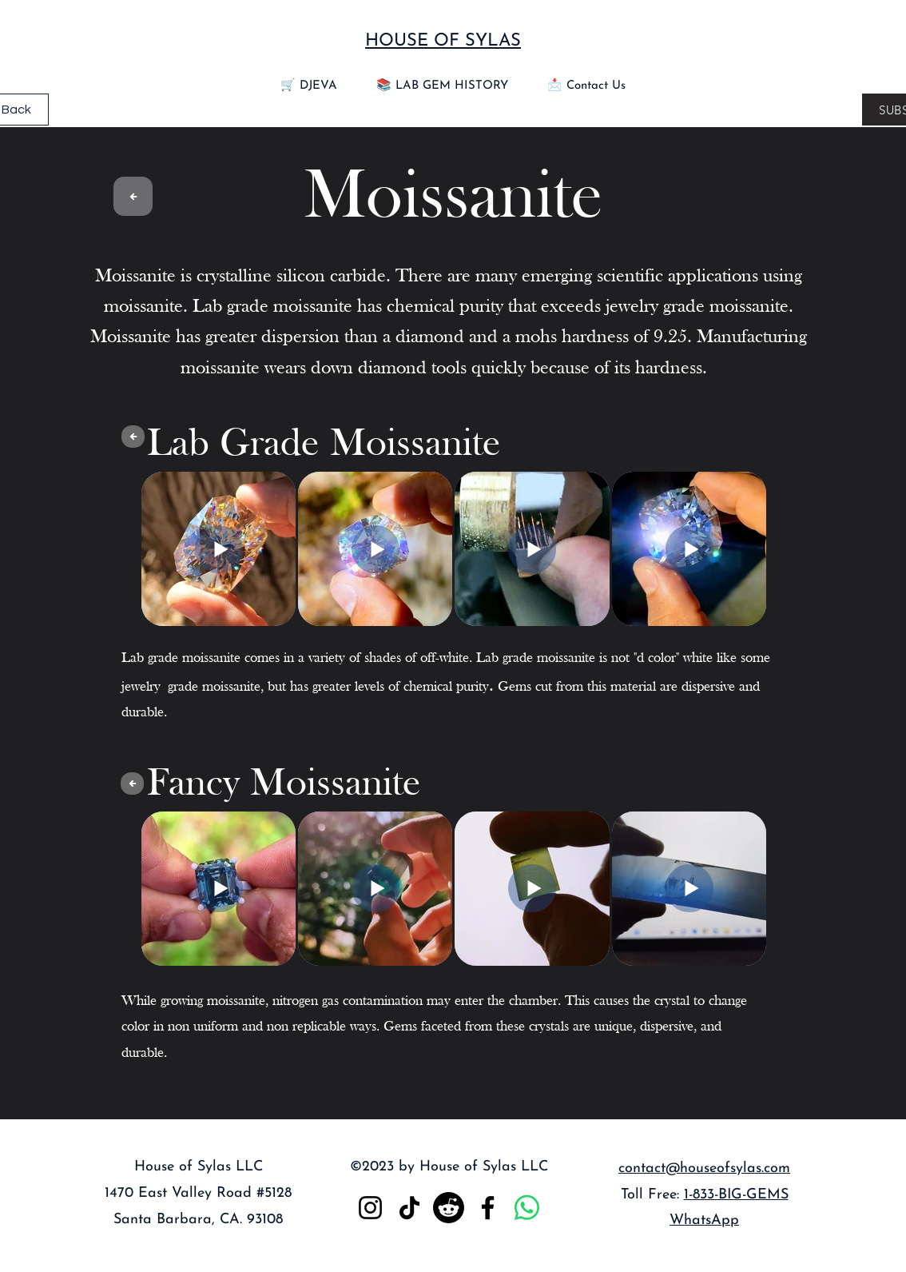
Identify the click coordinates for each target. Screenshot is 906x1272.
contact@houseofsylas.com (704, 1168)
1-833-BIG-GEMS (736, 1194)
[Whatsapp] (526, 1207)
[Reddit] (448, 1207)
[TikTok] (409, 1207)
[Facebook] (487, 1207)
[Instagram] (370, 1207)
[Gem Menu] (133, 196)
